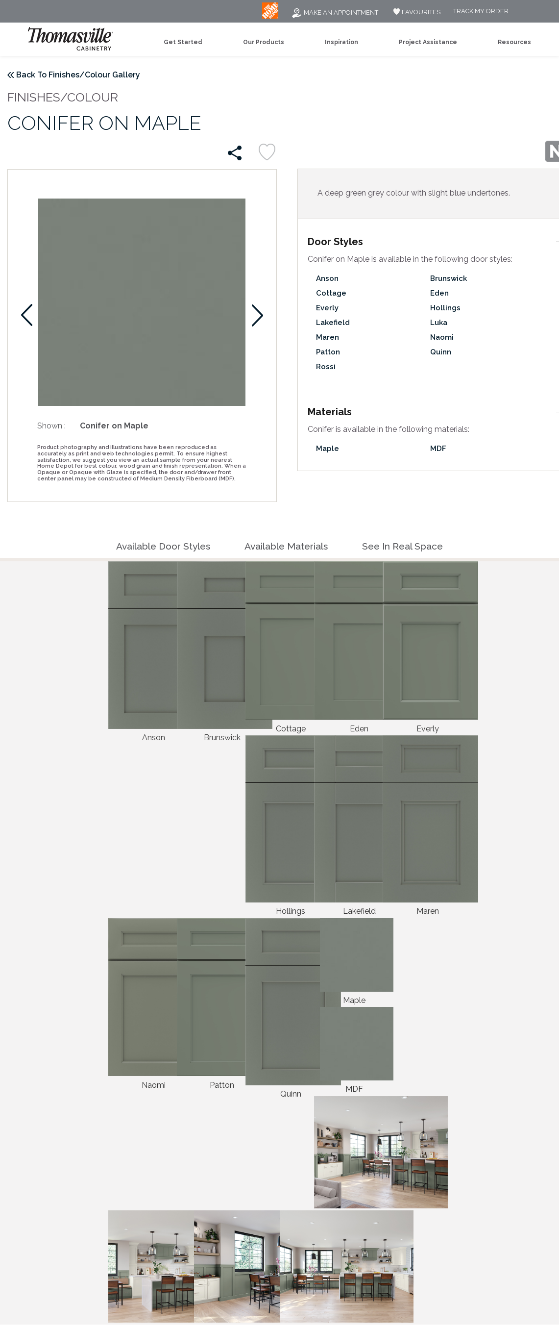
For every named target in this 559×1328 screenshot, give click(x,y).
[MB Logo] (270, 16)
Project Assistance (428, 42)
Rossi (326, 366)
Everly (327, 307)
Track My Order (481, 11)
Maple (327, 448)
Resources (514, 42)
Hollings (445, 307)
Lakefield (333, 322)
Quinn (440, 352)
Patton (328, 352)
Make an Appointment (334, 12)
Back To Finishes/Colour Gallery (78, 74)
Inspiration (341, 42)
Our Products (263, 42)
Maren (327, 337)
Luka (438, 322)
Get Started (183, 42)
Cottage (331, 293)
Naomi (442, 337)
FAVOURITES (415, 12)
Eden (439, 293)
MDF (438, 448)
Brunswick (448, 278)
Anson (327, 278)
